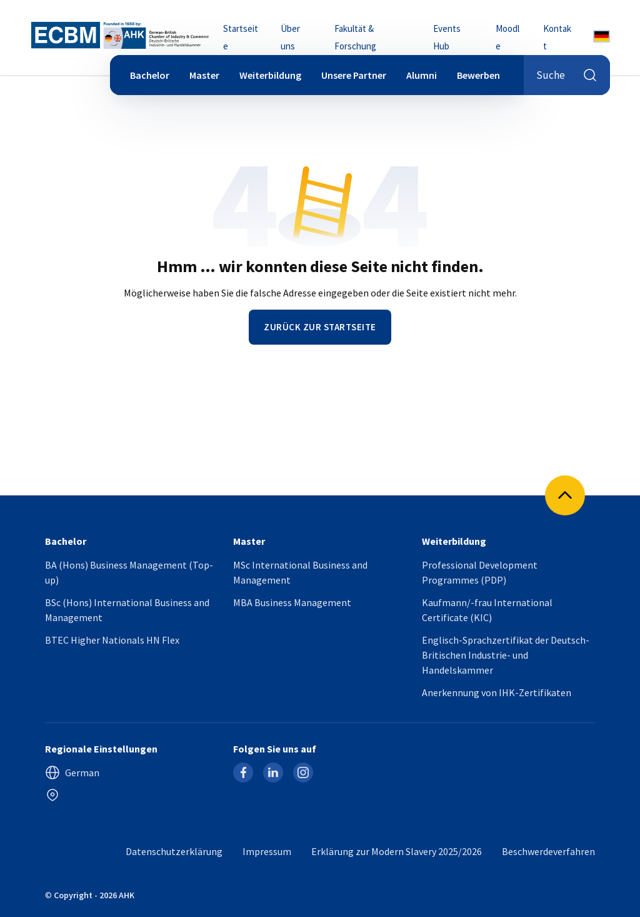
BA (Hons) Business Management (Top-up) (129, 572)
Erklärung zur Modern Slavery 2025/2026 (396, 851)
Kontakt (557, 37)
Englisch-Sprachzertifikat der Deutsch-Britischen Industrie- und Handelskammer (505, 655)
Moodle (507, 37)
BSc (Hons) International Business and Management (127, 610)
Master (204, 75)
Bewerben (478, 75)
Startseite (240, 37)
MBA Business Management (292, 602)
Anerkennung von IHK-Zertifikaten (496, 692)
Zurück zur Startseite (320, 327)
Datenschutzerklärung (174, 851)
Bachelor (149, 75)
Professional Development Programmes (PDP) (480, 572)
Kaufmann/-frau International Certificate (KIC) (487, 610)
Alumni (421, 75)
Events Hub (447, 37)
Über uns (290, 37)
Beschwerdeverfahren (548, 851)
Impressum (266, 851)
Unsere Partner (353, 75)
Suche (567, 75)
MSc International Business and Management (300, 572)
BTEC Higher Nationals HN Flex (112, 640)
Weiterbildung (270, 75)
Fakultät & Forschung (355, 37)
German (72, 772)
